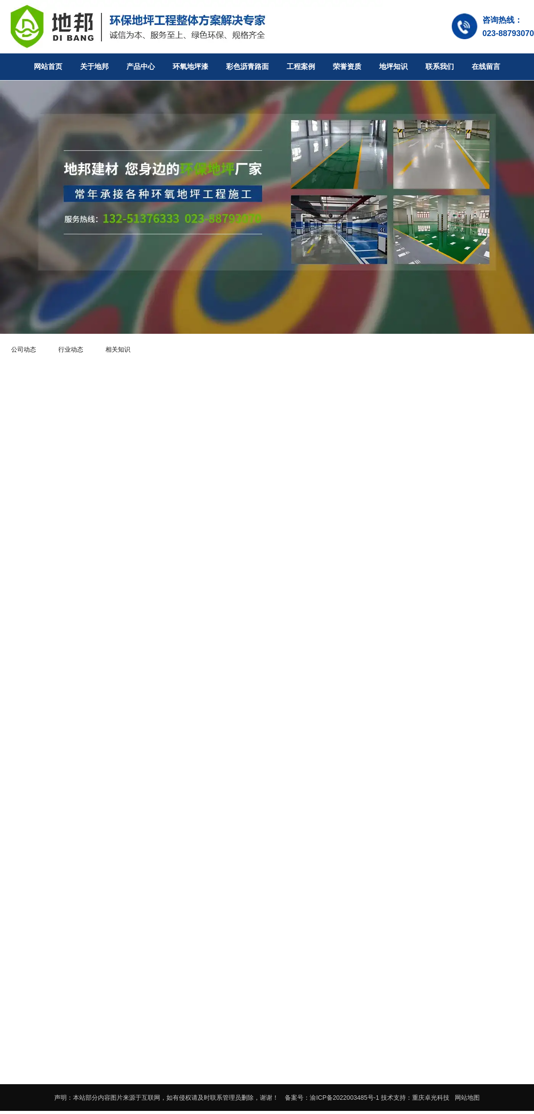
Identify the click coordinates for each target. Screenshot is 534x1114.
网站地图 (467, 1097)
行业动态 (70, 349)
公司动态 (23, 349)
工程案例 (301, 66)
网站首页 (48, 66)
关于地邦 (94, 66)
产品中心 (140, 66)
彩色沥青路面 (247, 66)
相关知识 (117, 349)
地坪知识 (393, 66)
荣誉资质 (347, 66)
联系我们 (439, 66)
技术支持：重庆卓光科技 (415, 1097)
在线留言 (486, 66)
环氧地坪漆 (190, 66)
